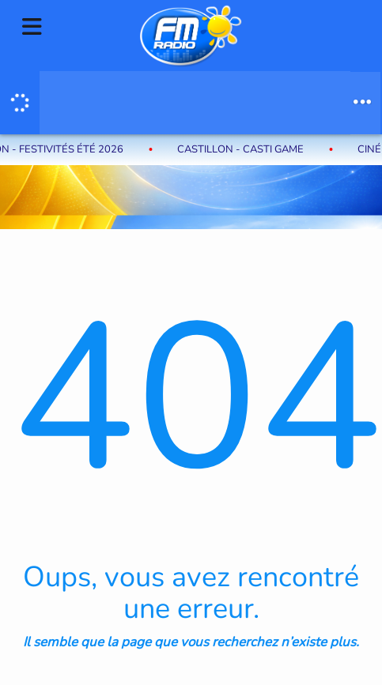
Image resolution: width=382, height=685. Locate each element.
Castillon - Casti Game (243, 149)
